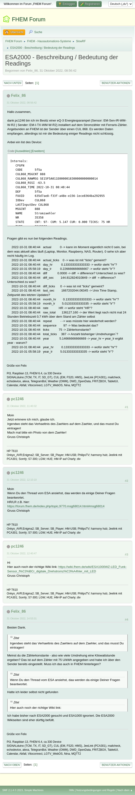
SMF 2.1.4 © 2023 (12, 790)
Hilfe (71, 790)
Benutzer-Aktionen (116, 83)
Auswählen (23, 151)
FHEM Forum (28, 19)
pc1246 (17, 399)
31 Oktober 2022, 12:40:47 (22, 553)
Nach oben (12, 765)
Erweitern (38, 151)
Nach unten (12, 83)
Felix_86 (18, 95)
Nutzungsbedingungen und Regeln (95, 790)
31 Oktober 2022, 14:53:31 (22, 618)
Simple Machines (33, 790)
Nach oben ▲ (125, 790)
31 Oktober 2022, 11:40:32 (22, 406)
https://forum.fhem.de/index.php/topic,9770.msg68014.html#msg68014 (55, 506)
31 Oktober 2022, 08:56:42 (22, 102)
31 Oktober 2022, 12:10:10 (22, 479)
